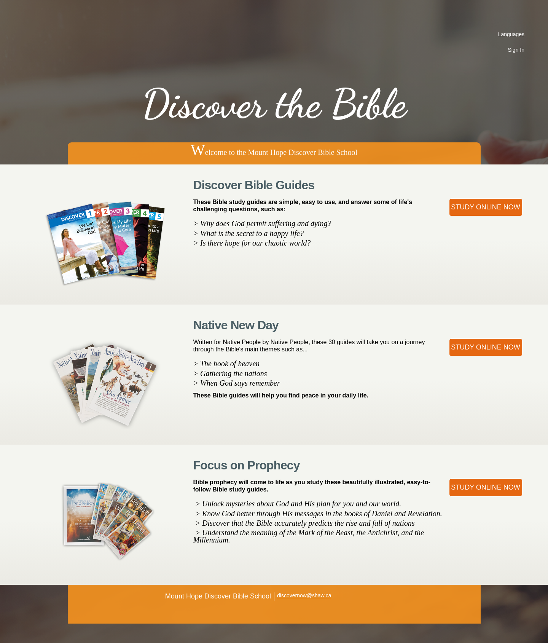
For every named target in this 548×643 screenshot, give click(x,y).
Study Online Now (485, 207)
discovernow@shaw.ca (304, 595)
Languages (511, 34)
